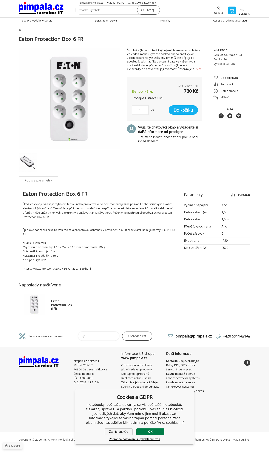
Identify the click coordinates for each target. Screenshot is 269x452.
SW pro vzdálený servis (37, 20)
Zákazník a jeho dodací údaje (139, 382)
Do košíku (183, 110)
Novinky (165, 20)
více (199, 69)
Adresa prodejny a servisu (230, 20)
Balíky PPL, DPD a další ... (182, 365)
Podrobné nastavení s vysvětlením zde (134, 439)
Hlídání (224, 97)
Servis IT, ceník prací (179, 369)
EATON (230, 63)
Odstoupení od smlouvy (136, 365)
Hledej (150, 10)
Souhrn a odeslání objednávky (140, 386)
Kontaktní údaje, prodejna (182, 361)
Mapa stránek (241, 439)
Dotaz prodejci (229, 91)
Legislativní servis (106, 20)
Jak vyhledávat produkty (136, 369)
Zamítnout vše (118, 431)
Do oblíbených (229, 78)
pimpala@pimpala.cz (91, 2)
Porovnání (226, 84)
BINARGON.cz (221, 439)
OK (150, 431)
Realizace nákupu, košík (136, 378)
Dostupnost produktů (135, 373)
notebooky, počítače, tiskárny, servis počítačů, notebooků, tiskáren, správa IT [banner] (41, 8)
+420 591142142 (115, 2)
